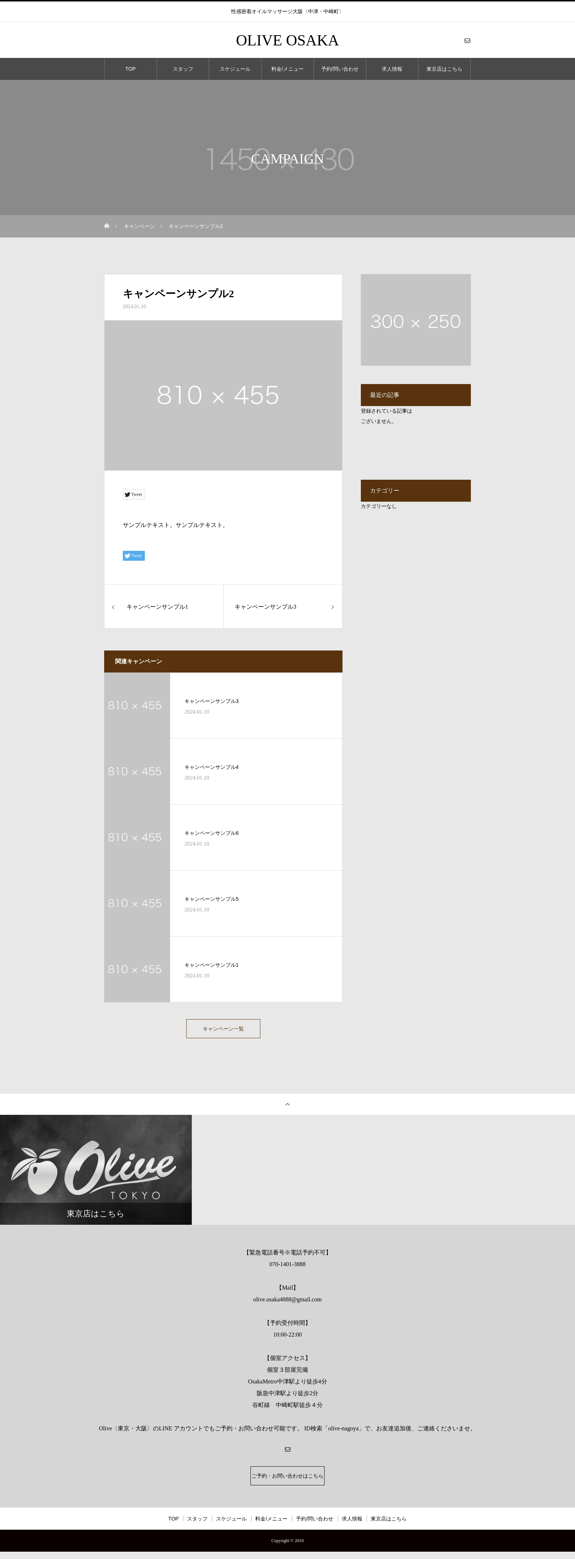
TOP (130, 69)
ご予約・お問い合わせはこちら (287, 1481)
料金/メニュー (287, 69)
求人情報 (392, 69)
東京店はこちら (444, 69)
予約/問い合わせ (340, 69)
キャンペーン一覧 (223, 1030)
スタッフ (183, 69)
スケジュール (235, 69)
